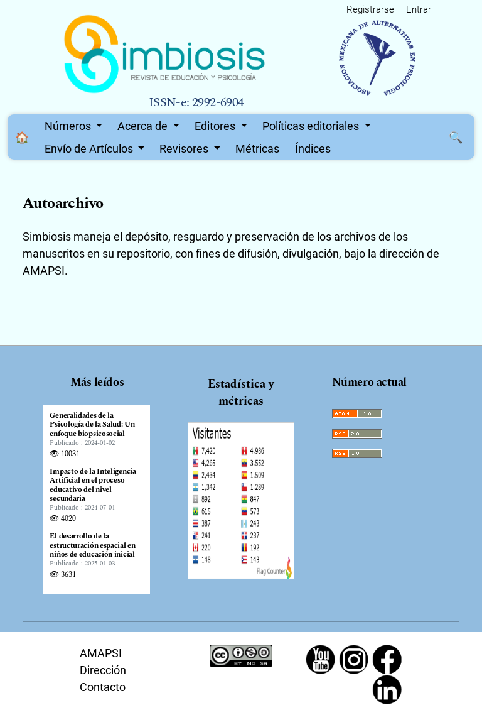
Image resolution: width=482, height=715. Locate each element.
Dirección (103, 670)
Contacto (103, 687)
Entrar (418, 9)
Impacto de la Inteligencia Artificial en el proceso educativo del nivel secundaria (93, 485)
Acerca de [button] (143, 126)
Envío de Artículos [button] (90, 148)
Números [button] (69, 126)
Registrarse (370, 9)
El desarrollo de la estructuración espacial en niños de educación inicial (92, 545)
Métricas (257, 148)
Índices (313, 148)
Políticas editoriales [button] (312, 126)
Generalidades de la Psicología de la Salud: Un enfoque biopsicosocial (92, 425)
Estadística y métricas (241, 393)
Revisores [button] (185, 148)
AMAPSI (101, 653)
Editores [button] (216, 126)
